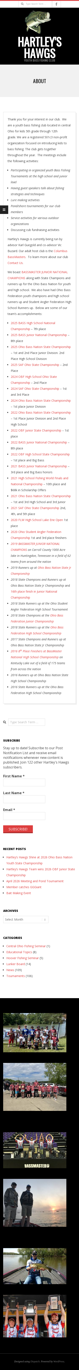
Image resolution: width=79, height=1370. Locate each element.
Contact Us (15, 263)
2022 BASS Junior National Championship (39, 442)
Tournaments (15, 976)
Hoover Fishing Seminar (22, 958)
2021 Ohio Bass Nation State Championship (41, 496)
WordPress (58, 1361)
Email (9, 809)
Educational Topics (19, 952)
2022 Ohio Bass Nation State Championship (41, 412)
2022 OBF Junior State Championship (36, 430)
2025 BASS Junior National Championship (39, 335)
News (10, 970)
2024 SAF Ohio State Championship (35, 389)
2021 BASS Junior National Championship (39, 466)
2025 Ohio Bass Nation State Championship (41, 347)
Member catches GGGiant (24, 887)
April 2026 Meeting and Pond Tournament (35, 881)
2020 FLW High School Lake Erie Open (37, 520)
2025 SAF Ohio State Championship (35, 365)
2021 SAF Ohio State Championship (35, 508)
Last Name (13, 793)
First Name (14, 776)
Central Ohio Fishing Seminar (26, 946)
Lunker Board (15, 964)
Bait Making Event (18, 893)
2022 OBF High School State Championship (40, 454)
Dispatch (35, 1361)
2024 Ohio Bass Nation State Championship (41, 400)
